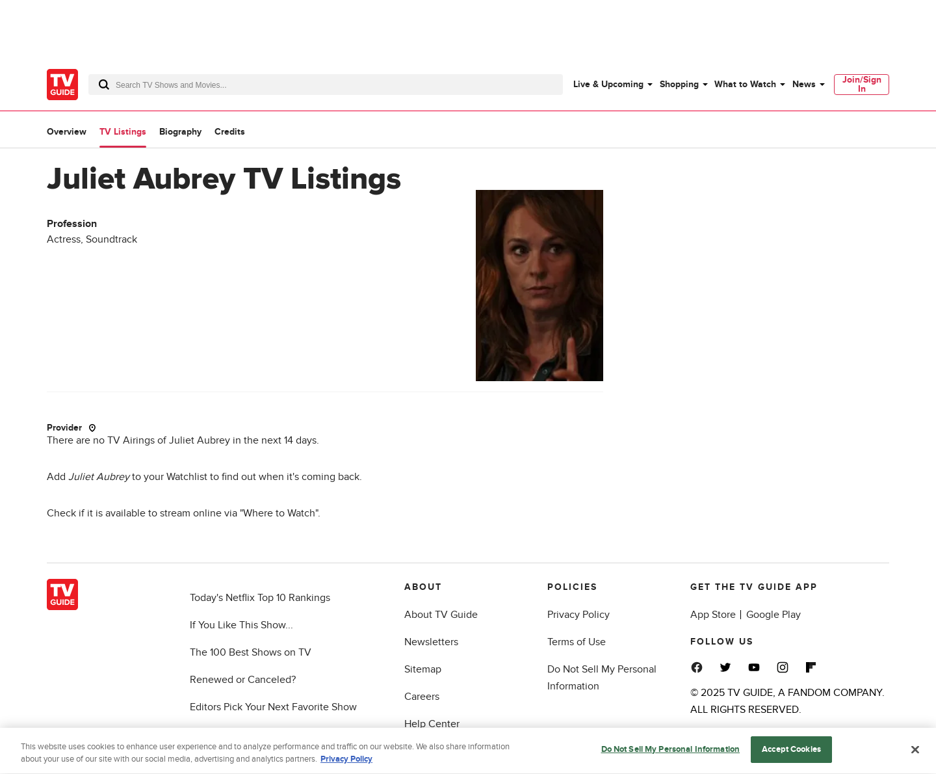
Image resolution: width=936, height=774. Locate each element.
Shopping (679, 84)
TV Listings (122, 131)
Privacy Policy (578, 614)
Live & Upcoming (608, 84)
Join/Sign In (861, 84)
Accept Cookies (791, 752)
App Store (713, 614)
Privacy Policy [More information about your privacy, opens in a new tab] (346, 762)
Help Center (432, 723)
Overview (66, 131)
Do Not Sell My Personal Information (670, 752)
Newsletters (431, 641)
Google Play (773, 614)
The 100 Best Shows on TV (250, 652)
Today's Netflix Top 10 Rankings (260, 597)
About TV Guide (441, 614)
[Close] (915, 752)
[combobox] (325, 84)
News (804, 84)
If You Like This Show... (241, 625)
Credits (229, 131)
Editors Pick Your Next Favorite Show (273, 707)
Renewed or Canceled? (243, 679)
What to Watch (745, 84)
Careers (421, 696)
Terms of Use (576, 641)
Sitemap (422, 669)
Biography (180, 131)
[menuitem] (612, 85)
